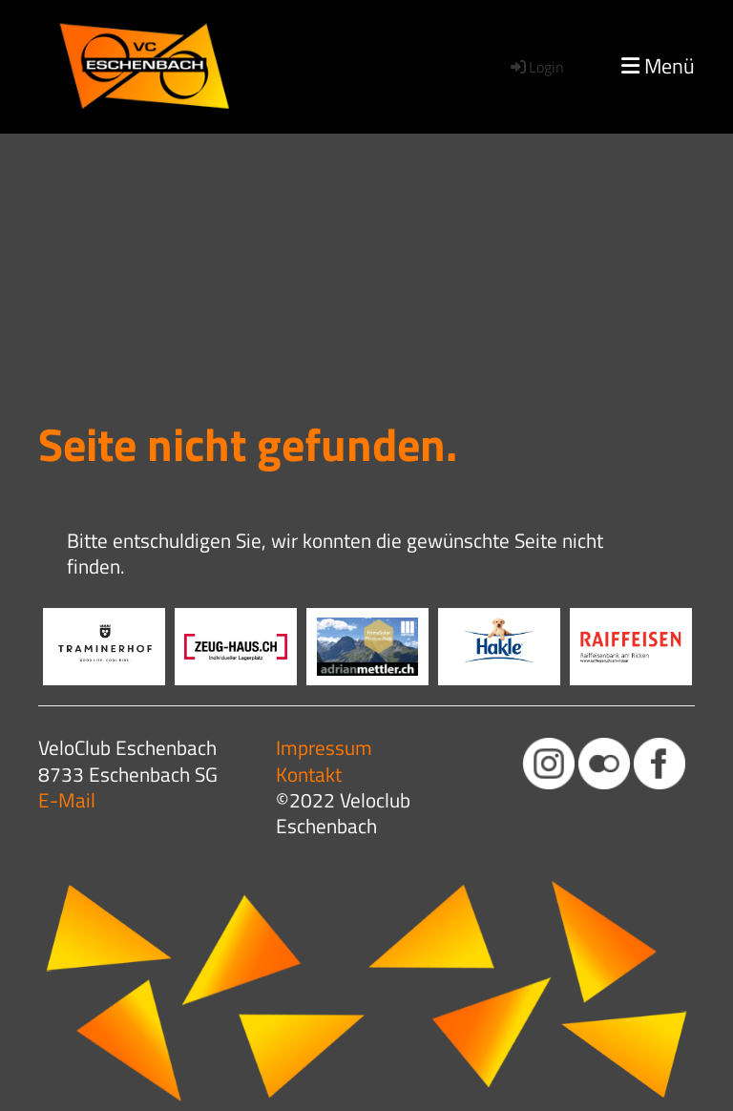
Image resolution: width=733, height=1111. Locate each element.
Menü (658, 66)
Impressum (324, 747)
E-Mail (66, 800)
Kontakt (309, 774)
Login (536, 66)
